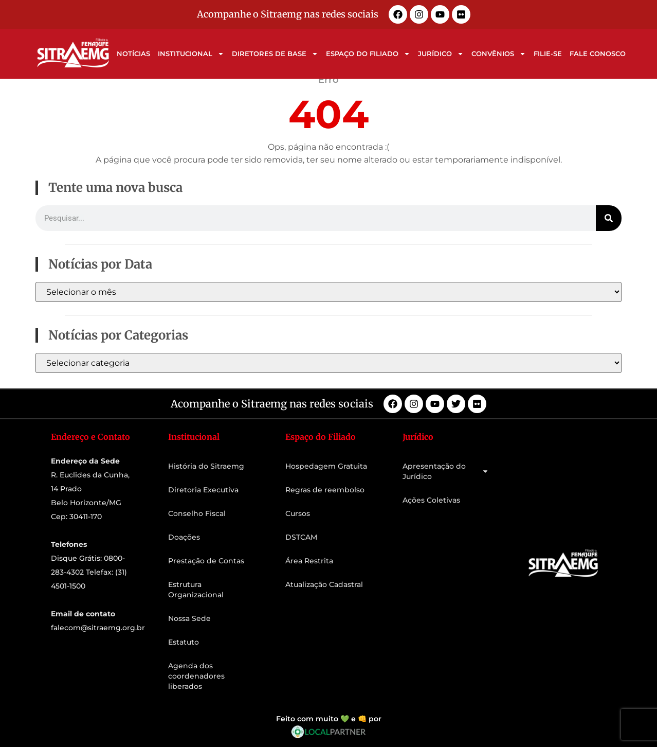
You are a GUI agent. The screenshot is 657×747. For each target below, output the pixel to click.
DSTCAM (301, 537)
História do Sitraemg (206, 466)
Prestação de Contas (206, 560)
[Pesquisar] (609, 218)
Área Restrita (309, 560)
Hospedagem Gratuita (326, 466)
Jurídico (441, 54)
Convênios (498, 54)
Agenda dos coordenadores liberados (196, 676)
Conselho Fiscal (197, 513)
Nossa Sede (189, 618)
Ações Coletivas (431, 500)
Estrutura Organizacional (196, 589)
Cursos (297, 513)
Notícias (133, 53)
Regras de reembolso (324, 489)
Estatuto (183, 642)
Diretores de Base (275, 54)
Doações (184, 537)
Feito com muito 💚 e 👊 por (328, 718)
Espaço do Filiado (368, 54)
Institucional (191, 54)
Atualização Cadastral (324, 584)
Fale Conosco (598, 53)
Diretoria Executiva (203, 489)
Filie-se (548, 53)
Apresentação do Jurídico (446, 471)
